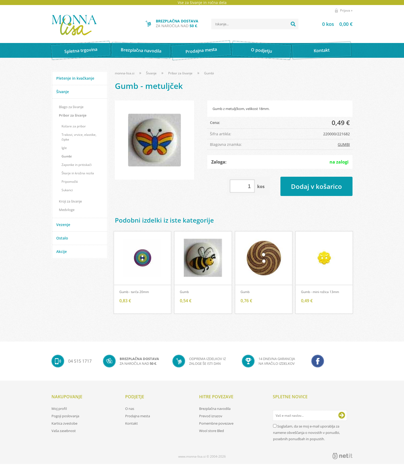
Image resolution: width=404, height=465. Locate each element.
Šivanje (62, 91)
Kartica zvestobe (64, 424)
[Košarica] (331, 24)
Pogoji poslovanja (65, 417)
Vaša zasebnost (63, 431)
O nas (129, 409)
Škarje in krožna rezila (78, 173)
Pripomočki (70, 181)
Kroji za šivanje (70, 201)
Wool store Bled (211, 431)
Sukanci (67, 190)
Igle (64, 148)
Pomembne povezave (216, 424)
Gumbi (67, 156)
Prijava (346, 10)
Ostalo (62, 238)
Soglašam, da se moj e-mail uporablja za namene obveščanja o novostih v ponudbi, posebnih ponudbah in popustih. (306, 433)
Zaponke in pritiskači (77, 164)
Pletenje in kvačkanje (75, 78)
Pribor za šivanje (72, 115)
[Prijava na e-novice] (342, 416)
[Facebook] (317, 362)
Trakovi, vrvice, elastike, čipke (79, 137)
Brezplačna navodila (141, 50)
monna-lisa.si (124, 73)
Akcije (61, 251)
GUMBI (344, 144)
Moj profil (59, 409)
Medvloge (66, 209)
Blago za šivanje (71, 106)
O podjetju (261, 50)
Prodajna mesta (201, 50)
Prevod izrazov (210, 417)
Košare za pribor (74, 126)
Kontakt (322, 50)
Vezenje (63, 224)
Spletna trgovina (80, 50)
